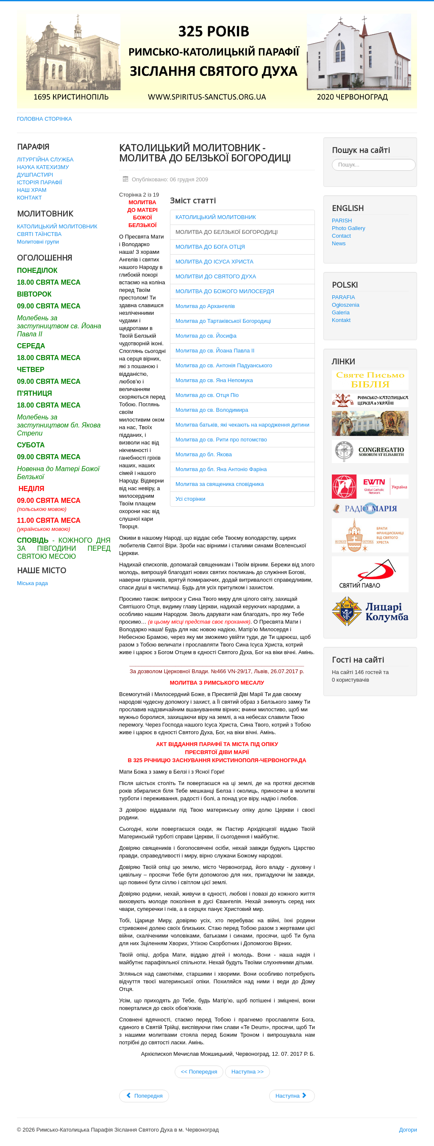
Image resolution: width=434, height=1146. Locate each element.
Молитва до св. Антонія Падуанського (223, 365)
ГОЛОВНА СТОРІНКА (44, 119)
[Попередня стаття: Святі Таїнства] (144, 1096)
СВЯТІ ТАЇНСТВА (39, 234)
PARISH (342, 220)
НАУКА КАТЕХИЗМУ (43, 167)
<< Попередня (199, 1071)
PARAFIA (343, 297)
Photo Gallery (348, 228)
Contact (341, 236)
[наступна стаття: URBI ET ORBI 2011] (292, 1096)
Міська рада (32, 583)
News (339, 243)
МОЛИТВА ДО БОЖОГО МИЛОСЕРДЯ (224, 291)
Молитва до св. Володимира (211, 410)
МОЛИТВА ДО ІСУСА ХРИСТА (214, 261)
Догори (408, 1130)
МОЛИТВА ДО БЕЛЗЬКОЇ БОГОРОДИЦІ (226, 232)
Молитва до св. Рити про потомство (221, 439)
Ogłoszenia (345, 305)
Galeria (341, 312)
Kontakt (341, 320)
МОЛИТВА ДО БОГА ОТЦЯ (210, 247)
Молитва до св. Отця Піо (207, 395)
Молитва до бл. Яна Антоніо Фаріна (221, 469)
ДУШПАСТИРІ (35, 175)
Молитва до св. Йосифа (205, 336)
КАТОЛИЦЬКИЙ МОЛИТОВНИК (57, 226)
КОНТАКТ (29, 197)
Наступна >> (247, 1071)
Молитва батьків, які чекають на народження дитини (242, 425)
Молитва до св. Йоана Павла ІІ (214, 350)
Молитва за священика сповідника (219, 484)
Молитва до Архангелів (205, 306)
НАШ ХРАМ (32, 190)
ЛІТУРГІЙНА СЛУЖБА (45, 159)
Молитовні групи (38, 242)
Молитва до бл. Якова (203, 454)
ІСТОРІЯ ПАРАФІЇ (39, 182)
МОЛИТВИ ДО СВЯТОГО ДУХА (215, 276)
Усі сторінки (190, 499)
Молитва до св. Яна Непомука (214, 380)
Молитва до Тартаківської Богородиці (223, 321)
